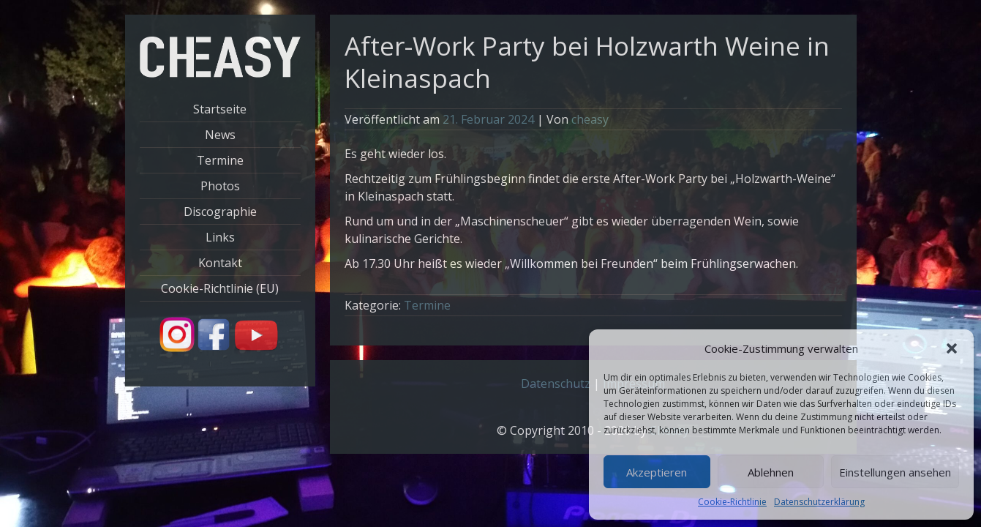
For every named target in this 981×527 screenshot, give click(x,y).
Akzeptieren (656, 472)
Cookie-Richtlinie (732, 502)
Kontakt (220, 263)
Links (220, 237)
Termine (220, 160)
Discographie (220, 211)
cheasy (590, 119)
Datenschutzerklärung (819, 502)
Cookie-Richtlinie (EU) (220, 288)
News (220, 135)
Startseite (220, 109)
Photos (220, 186)
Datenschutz (555, 383)
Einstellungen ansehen (895, 472)
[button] (951, 348)
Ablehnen (771, 472)
